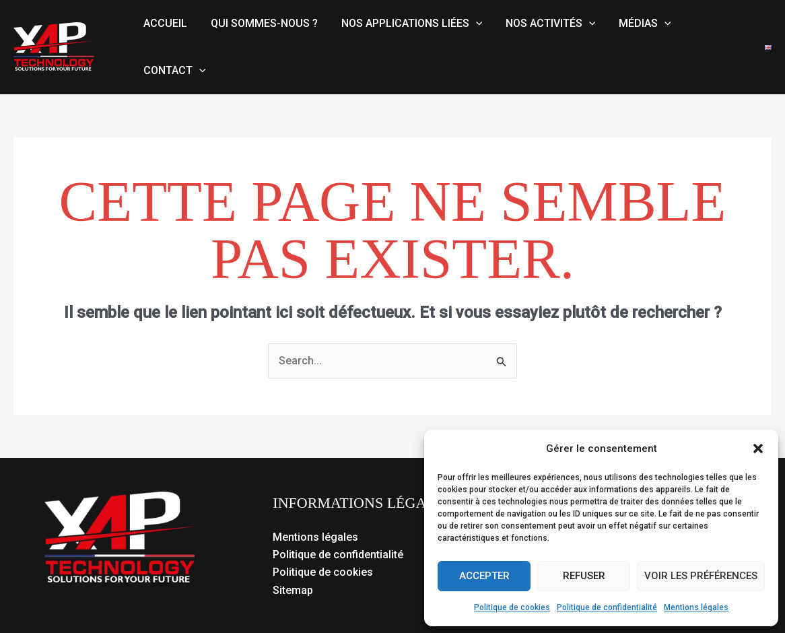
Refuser (584, 576)
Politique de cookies (512, 607)
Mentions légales (696, 607)
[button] (758, 448)
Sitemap (293, 590)
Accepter (484, 576)
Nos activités (545, 23)
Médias (637, 23)
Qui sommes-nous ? (261, 23)
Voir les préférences (700, 576)
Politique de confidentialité (607, 607)
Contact (174, 70)
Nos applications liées (407, 23)
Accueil (164, 23)
